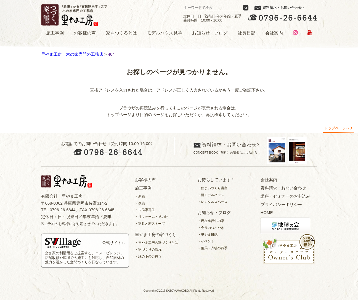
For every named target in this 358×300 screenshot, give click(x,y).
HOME (267, 212)
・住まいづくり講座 (212, 188)
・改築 (140, 203)
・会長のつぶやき (211, 228)
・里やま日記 (208, 235)
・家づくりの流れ (148, 249)
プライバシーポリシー (281, 204)
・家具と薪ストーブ (150, 224)
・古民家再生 (145, 210)
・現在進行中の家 (211, 221)
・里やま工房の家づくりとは (156, 243)
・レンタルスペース (212, 202)
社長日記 (246, 33)
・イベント (206, 241)
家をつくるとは (121, 33)
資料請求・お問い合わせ (282, 8)
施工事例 (55, 33)
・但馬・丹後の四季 (212, 248)
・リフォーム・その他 (151, 217)
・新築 (140, 196)
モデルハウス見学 (164, 33)
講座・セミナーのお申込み (285, 196)
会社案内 (274, 33)
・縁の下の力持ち (148, 256)
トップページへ (336, 128)
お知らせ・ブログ (209, 33)
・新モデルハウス (211, 195)
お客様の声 (85, 33)
